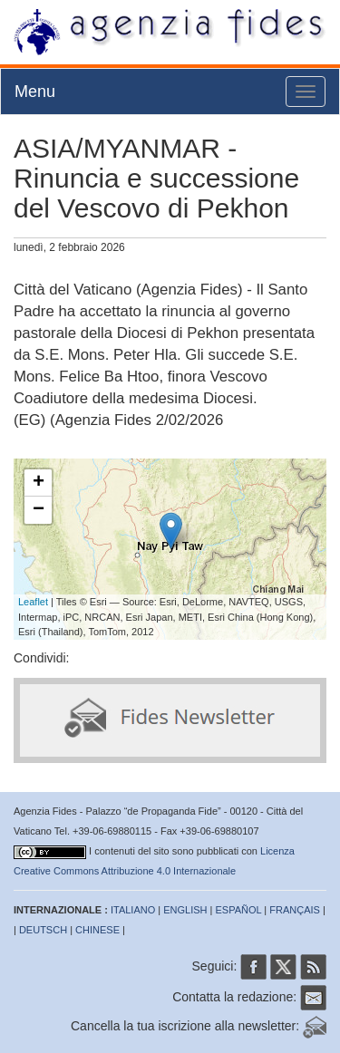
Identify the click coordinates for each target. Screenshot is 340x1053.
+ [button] (38, 483)
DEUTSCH (43, 929)
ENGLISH (185, 909)
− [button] (38, 510)
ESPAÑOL (239, 909)
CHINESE (97, 929)
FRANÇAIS (294, 909)
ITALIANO (133, 909)
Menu (35, 91)
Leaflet (33, 601)
